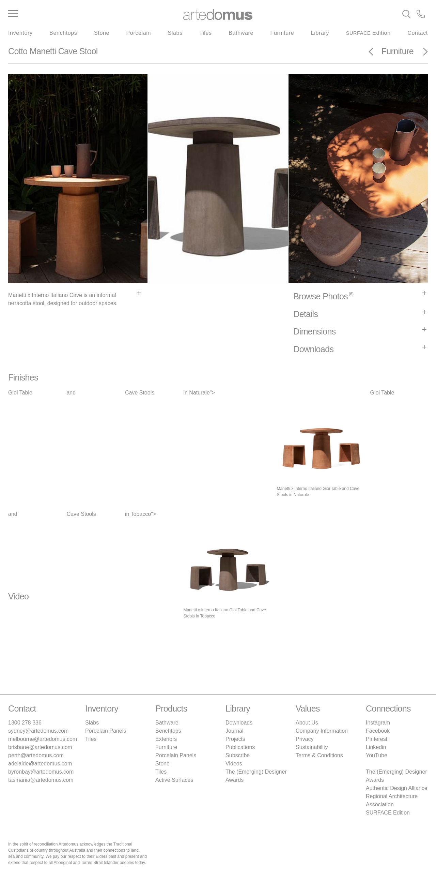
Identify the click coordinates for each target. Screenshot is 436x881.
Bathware (241, 33)
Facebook (378, 731)
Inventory (20, 33)
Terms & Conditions (319, 755)
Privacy (304, 739)
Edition (368, 33)
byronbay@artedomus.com (41, 772)
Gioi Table (20, 392)
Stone (101, 33)
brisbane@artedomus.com (40, 747)
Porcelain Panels (105, 731)
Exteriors (166, 739)
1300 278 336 (25, 723)
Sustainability (312, 747)
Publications (240, 747)
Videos (233, 763)
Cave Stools (139, 392)
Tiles (205, 33)
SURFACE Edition (388, 813)
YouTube (376, 755)
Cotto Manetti (32, 51)
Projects (235, 739)
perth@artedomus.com (36, 755)
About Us (307, 723)
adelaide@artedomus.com (40, 763)
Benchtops (63, 33)
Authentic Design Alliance (396, 788)
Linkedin (376, 747)
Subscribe (237, 755)
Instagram (378, 723)
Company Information (322, 731)
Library (320, 33)
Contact (417, 33)
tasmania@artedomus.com (40, 780)
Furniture (282, 33)
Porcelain (138, 33)
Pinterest (376, 739)
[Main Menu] (78, 13)
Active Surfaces (174, 780)
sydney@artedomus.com (38, 731)
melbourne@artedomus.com (42, 739)
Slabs (175, 33)
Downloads (238, 723)
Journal (234, 731)
